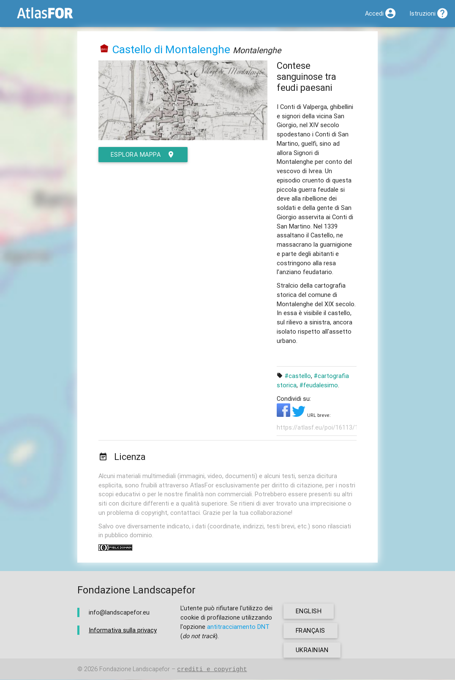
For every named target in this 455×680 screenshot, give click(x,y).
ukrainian (312, 650)
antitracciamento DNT (238, 627)
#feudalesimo (319, 385)
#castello (298, 376)
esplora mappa (143, 154)
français (311, 631)
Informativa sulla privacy (123, 630)
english (309, 611)
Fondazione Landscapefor (134, 670)
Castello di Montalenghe (171, 49)
